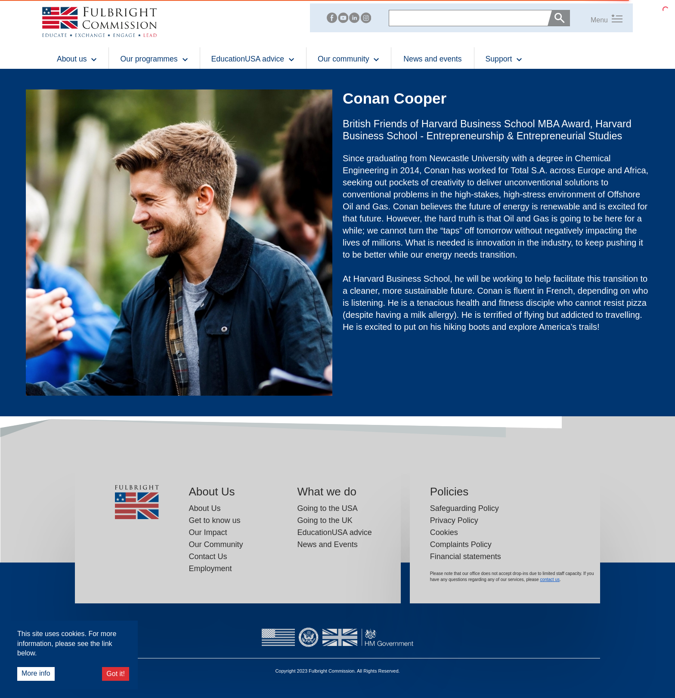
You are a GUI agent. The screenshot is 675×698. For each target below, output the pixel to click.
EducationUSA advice (334, 532)
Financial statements (465, 556)
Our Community (216, 544)
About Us (205, 508)
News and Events (327, 544)
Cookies (444, 532)
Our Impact (208, 532)
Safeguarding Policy (464, 508)
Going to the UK (325, 520)
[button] (596, 17)
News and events (432, 59)
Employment (210, 568)
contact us (550, 579)
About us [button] (77, 59)
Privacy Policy (454, 520)
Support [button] (504, 59)
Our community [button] (349, 59)
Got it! (115, 673)
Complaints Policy (461, 544)
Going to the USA (327, 508)
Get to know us (215, 520)
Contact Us (208, 556)
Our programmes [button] (154, 59)
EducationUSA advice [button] (253, 59)
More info (36, 673)
